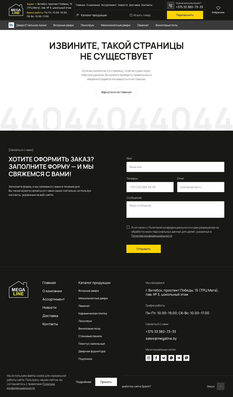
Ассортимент (109, 5)
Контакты (147, 5)
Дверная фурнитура (91, 351)
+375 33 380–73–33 (189, 7)
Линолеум (85, 321)
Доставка (134, 5)
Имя (129, 158)
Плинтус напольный (91, 344)
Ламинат (84, 306)
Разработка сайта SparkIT (134, 386)
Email (180, 178)
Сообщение (134, 198)
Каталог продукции (94, 15)
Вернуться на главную (116, 92)
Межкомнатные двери (93, 298)
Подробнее (83, 382)
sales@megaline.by (161, 338)
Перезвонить (185, 15)
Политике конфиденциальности (151, 236)
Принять (106, 382)
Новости (123, 5)
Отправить (144, 249)
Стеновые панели (90, 336)
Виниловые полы (89, 328)
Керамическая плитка (92, 313)
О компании (93, 5)
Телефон (132, 178)
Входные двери (88, 291)
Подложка (85, 359)
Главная (80, 5)
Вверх (211, 386)
